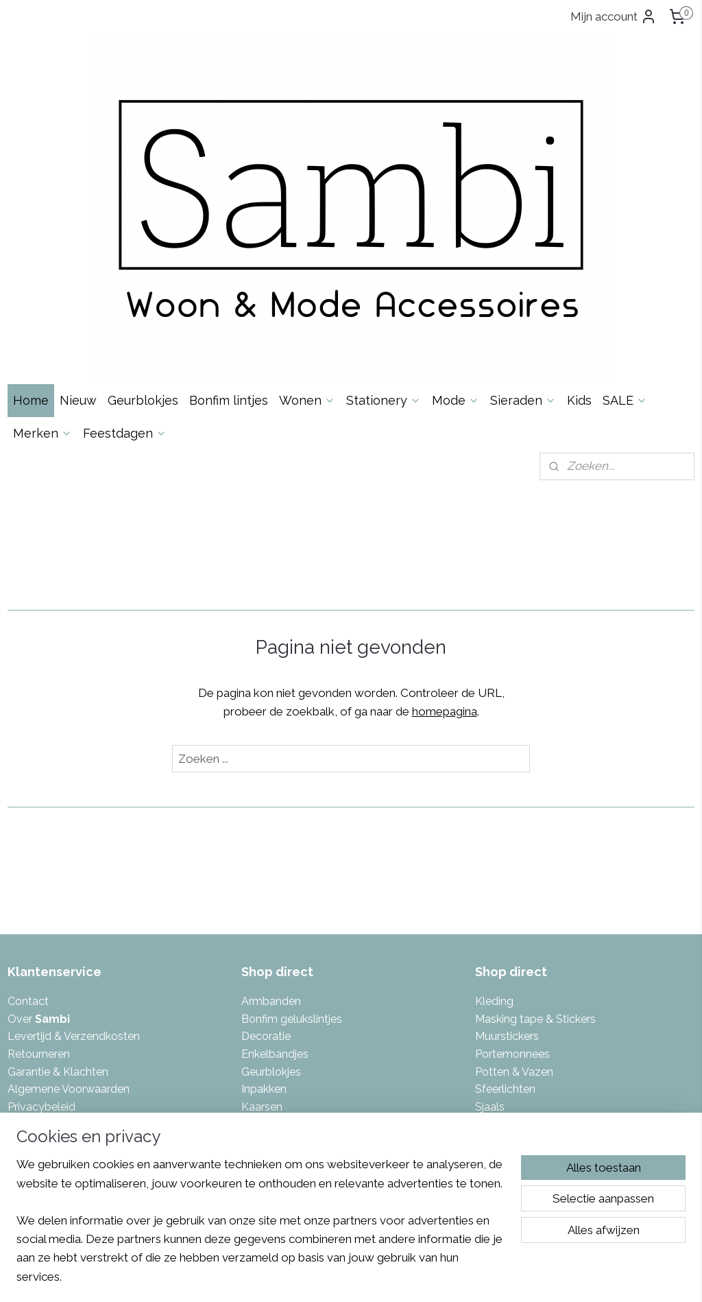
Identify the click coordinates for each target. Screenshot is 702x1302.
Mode (455, 208)
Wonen (307, 208)
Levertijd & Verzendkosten (74, 844)
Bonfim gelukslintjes (291, 827)
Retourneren (39, 862)
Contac (26, 809)
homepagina (444, 520)
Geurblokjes (143, 208)
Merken (42, 241)
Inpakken (264, 897)
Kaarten (261, 932)
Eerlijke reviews (46, 950)
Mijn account (613, 16)
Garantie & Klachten (58, 879)
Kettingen (266, 967)
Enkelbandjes (274, 862)
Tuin (485, 985)
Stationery (383, 208)
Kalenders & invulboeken (303, 950)
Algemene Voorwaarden (69, 897)
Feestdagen (125, 241)
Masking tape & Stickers (535, 827)
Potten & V (502, 879)
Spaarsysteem (44, 932)
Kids (579, 208)
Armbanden (271, 809)
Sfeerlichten (505, 897)
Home (31, 208)
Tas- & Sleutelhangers (530, 950)
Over (39, 827)
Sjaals (490, 914)
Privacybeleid (41, 914)
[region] (260, 1228)
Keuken (260, 985)
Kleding (494, 809)
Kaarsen (261, 914)
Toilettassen (506, 967)
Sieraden (523, 208)
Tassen (493, 932)
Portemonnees (512, 862)
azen (541, 879)
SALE (625, 208)
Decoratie (266, 844)
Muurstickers (507, 844)
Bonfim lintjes (228, 208)
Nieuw (78, 208)
